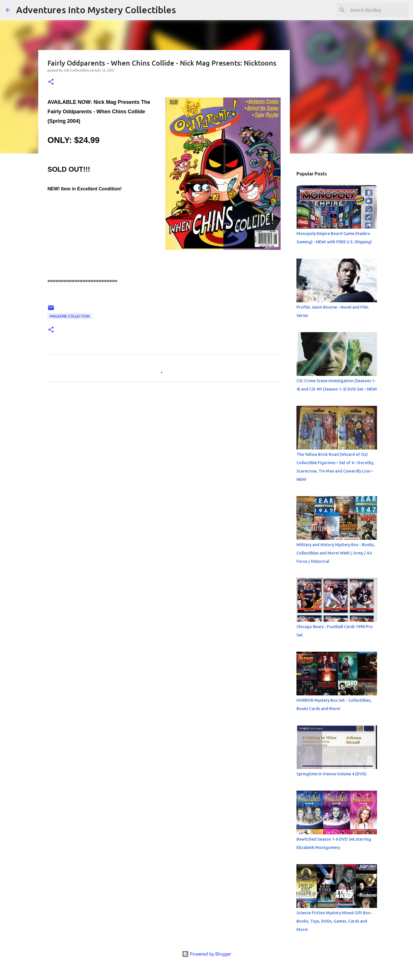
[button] (50, 82)
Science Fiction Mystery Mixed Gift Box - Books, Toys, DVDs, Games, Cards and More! (334, 921)
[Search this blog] (378, 10)
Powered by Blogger (206, 954)
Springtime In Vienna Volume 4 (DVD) (331, 774)
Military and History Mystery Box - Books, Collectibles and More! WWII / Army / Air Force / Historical (335, 553)
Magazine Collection (70, 316)
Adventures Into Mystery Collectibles (96, 10)
